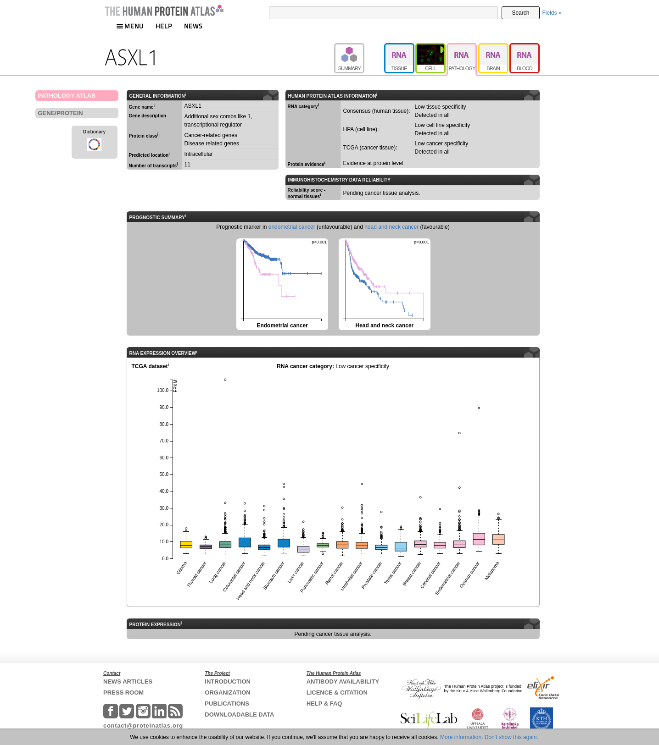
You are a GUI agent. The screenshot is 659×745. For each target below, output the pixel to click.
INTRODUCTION (228, 681)
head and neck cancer (391, 227)
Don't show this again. (511, 737)
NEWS (193, 26)
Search (520, 13)
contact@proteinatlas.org (143, 725)
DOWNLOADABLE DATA (239, 714)
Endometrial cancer (281, 283)
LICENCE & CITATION (337, 692)
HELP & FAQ (324, 703)
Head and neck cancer (384, 283)
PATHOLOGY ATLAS (67, 95)
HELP (164, 26)
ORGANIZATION (227, 692)
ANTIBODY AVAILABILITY (343, 681)
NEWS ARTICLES (127, 681)
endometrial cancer (291, 227)
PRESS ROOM (123, 692)
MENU (130, 26)
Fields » (552, 13)
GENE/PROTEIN (60, 113)
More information (460, 737)
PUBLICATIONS (227, 703)
